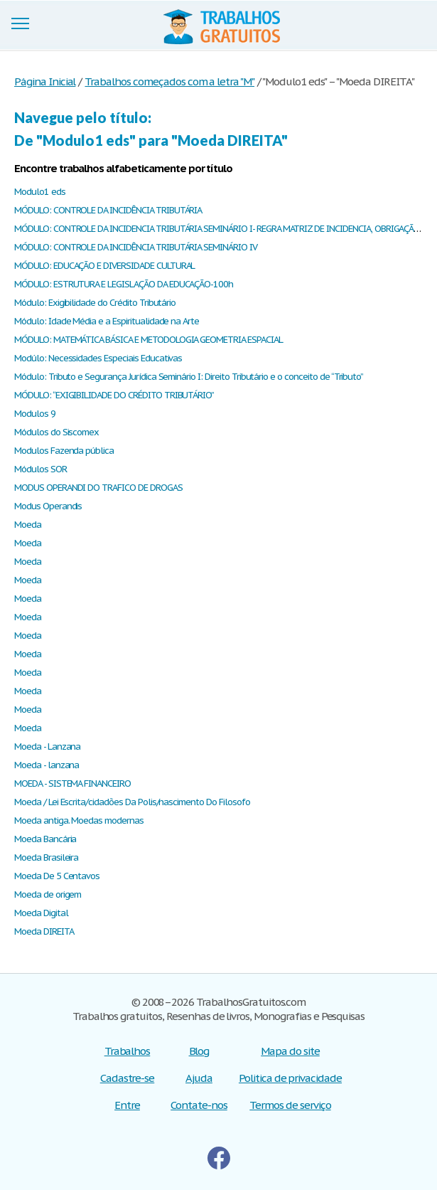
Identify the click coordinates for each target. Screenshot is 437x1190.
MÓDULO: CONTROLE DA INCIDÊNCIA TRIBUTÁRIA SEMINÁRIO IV (135, 247)
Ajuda (198, 1078)
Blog (199, 1051)
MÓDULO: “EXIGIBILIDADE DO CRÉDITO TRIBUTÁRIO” (114, 395)
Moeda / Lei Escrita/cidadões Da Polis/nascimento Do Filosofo (132, 802)
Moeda (27, 525)
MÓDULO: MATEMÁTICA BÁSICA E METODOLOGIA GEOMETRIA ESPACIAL (148, 340)
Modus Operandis (48, 506)
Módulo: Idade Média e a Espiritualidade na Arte (106, 321)
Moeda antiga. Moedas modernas (79, 820)
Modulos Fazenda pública (64, 451)
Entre (127, 1105)
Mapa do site (290, 1051)
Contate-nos (199, 1105)
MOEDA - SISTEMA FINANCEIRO (72, 783)
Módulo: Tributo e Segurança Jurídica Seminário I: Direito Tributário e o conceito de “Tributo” (188, 377)
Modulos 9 (34, 414)
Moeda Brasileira (46, 857)
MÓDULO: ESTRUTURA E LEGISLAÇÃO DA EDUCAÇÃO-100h (123, 284)
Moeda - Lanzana (47, 746)
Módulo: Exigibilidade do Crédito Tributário (95, 303)
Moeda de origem (47, 894)
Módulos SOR (40, 469)
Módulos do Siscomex (56, 432)
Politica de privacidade (290, 1078)
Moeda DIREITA (43, 931)
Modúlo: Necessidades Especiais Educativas (98, 358)
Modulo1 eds (39, 192)
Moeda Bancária (45, 839)
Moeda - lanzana (46, 765)
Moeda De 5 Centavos (56, 876)
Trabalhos (127, 1051)
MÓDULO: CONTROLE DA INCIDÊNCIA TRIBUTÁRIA (108, 210)
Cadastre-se (127, 1078)
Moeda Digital (41, 913)
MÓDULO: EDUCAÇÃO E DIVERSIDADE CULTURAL (104, 266)
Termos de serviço (289, 1105)
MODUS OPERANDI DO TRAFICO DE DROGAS (98, 488)
